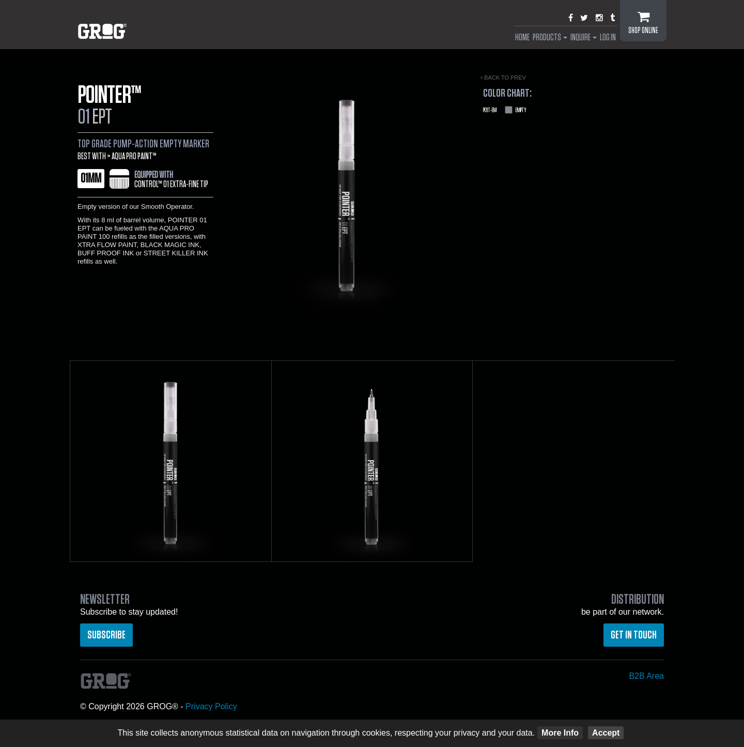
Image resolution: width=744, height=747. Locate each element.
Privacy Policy (211, 706)
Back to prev (503, 77)
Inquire (583, 37)
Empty (504, 110)
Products (550, 37)
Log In (608, 37)
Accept (605, 732)
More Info (560, 732)
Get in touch (634, 635)
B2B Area (646, 676)
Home (522, 37)
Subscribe (106, 635)
